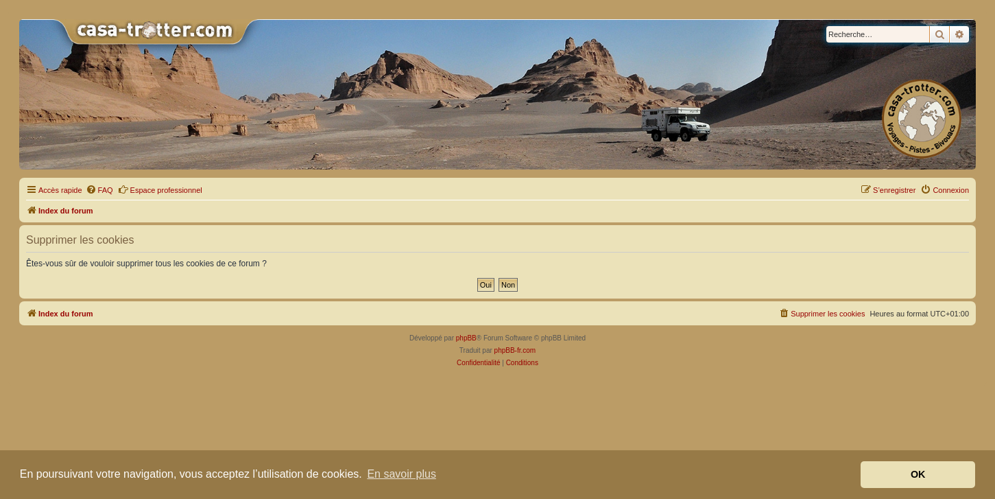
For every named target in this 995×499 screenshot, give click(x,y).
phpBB (466, 338)
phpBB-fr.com (515, 350)
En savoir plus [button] (401, 474)
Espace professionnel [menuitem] (160, 189)
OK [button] (918, 474)
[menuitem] (99, 190)
